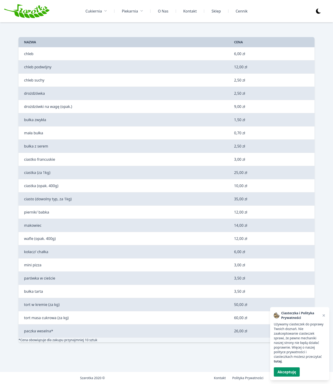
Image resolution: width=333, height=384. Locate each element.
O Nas (163, 11)
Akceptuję (287, 372)
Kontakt (190, 11)
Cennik (242, 11)
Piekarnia (132, 11)
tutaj (278, 361)
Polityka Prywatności (247, 378)
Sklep (216, 11)
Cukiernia (96, 11)
